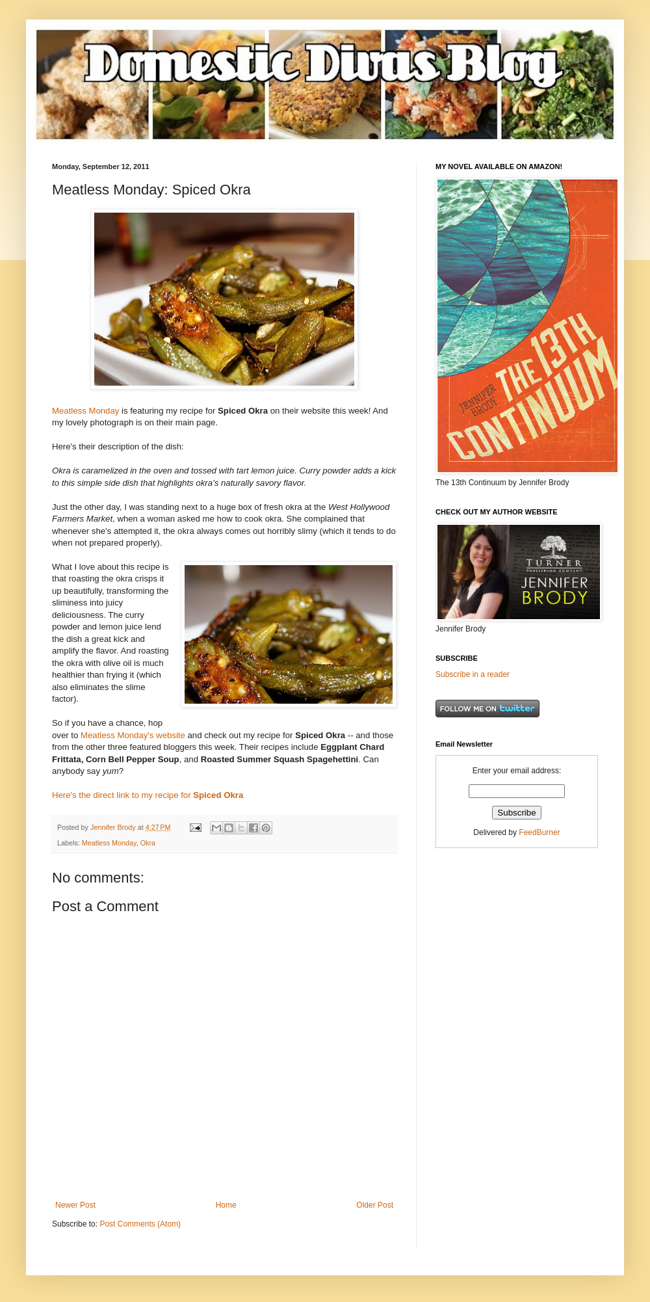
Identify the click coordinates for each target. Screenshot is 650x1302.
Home (226, 1205)
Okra (147, 843)
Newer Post (75, 1205)
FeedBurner (539, 832)
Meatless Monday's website (133, 735)
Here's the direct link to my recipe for (147, 795)
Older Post (374, 1205)
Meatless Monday (85, 411)
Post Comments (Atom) (140, 1224)
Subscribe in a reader (473, 674)
